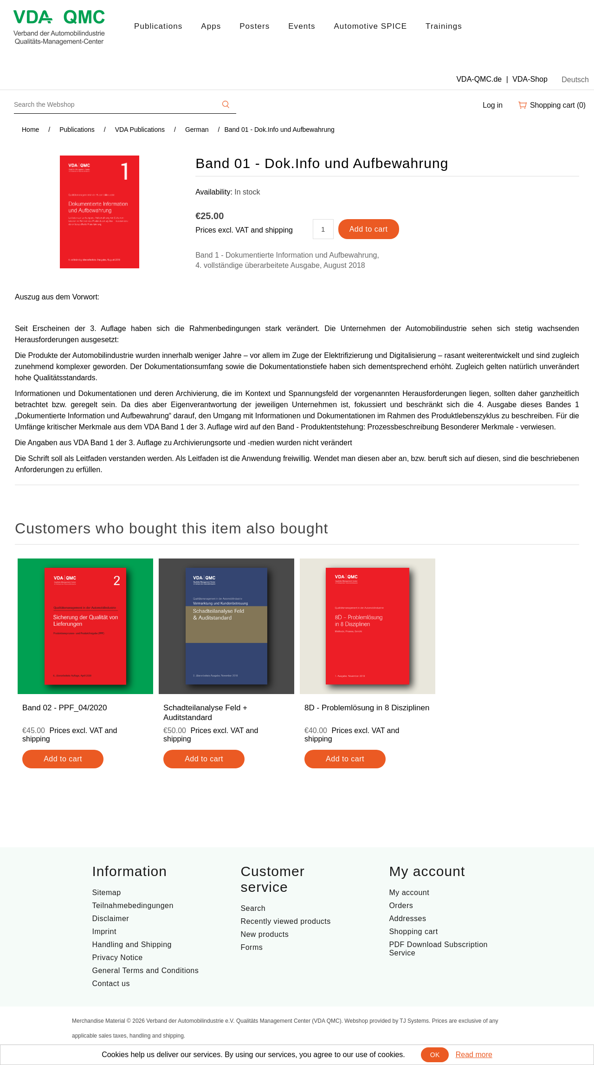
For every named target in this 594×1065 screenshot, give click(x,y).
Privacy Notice (117, 957)
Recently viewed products (285, 921)
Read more (474, 1055)
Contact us (110, 983)
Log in (493, 105)
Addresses (407, 918)
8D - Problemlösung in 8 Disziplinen (366, 707)
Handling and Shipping (132, 944)
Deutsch (575, 80)
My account (409, 892)
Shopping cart (413, 931)
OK (435, 1055)
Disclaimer (110, 918)
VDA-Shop (530, 79)
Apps (211, 26)
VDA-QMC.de (479, 79)
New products (264, 934)
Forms (251, 947)
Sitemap (106, 892)
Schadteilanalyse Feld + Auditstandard (205, 712)
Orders (401, 905)
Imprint (104, 931)
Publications (158, 26)
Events (301, 26)
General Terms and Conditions (145, 970)
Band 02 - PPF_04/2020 (64, 707)
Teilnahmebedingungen (132, 905)
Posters (254, 26)
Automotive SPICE (370, 26)
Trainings (444, 26)
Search (252, 908)
